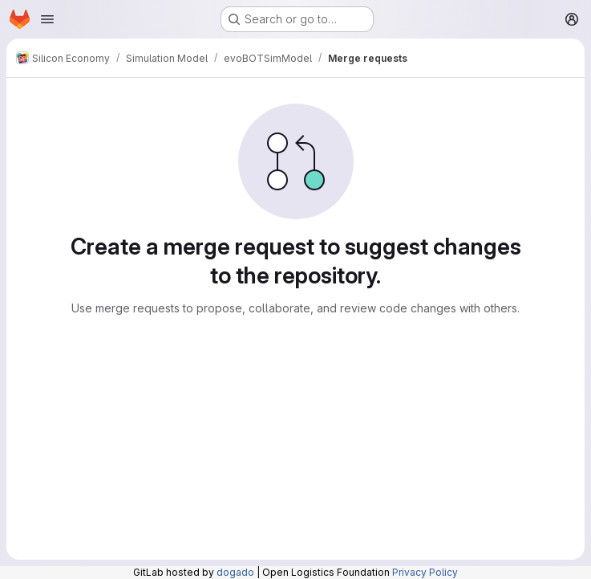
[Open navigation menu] (47, 19)
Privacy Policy (425, 572)
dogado (235, 572)
